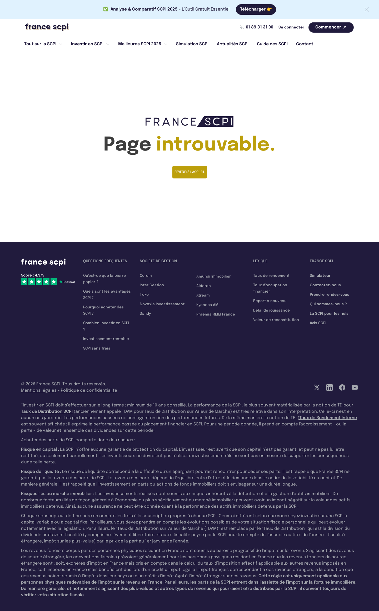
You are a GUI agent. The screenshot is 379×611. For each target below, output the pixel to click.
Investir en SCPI (90, 44)
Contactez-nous (325, 285)
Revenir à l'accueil (189, 172)
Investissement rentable (106, 339)
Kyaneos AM (207, 305)
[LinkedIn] (329, 387)
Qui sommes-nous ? (328, 304)
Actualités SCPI (232, 44)
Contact (304, 44)
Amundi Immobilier (213, 276)
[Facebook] (342, 387)
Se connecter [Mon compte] (291, 27)
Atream (203, 295)
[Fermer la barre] (367, 9)
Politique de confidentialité (89, 390)
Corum (146, 276)
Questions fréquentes (105, 261)
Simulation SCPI (192, 44)
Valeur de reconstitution (276, 320)
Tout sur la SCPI (43, 44)
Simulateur (320, 276)
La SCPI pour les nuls (329, 314)
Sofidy (145, 314)
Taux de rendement (271, 276)
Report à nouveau (270, 301)
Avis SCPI (318, 323)
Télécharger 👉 (256, 9)
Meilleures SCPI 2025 (143, 44)
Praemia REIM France (215, 314)
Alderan (203, 286)
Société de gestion (158, 261)
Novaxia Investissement (162, 304)
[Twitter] (317, 387)
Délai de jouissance (271, 310)
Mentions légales (39, 390)
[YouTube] (355, 387)
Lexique (260, 261)
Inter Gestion (152, 285)
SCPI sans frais (96, 348)
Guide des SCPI (272, 44)
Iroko (144, 295)
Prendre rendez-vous (329, 295)
